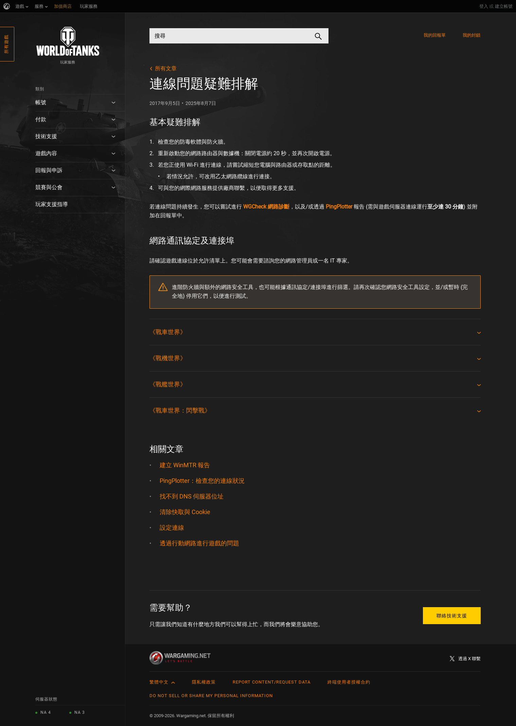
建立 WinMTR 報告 (185, 465)
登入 (483, 6)
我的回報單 (435, 35)
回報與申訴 (49, 170)
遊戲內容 (46, 153)
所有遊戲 (6, 44)
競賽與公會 (49, 187)
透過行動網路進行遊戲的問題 (199, 543)
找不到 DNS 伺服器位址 (192, 496)
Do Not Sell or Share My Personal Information (211, 695)
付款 (40, 119)
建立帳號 (504, 6)
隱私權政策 (204, 682)
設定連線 (172, 527)
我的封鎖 (471, 35)
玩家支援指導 (51, 204)
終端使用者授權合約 (348, 682)
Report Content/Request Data (271, 682)
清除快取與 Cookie (185, 511)
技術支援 (46, 136)
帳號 (40, 102)
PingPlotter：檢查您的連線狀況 (202, 480)
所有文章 (166, 68)
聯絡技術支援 (452, 615)
